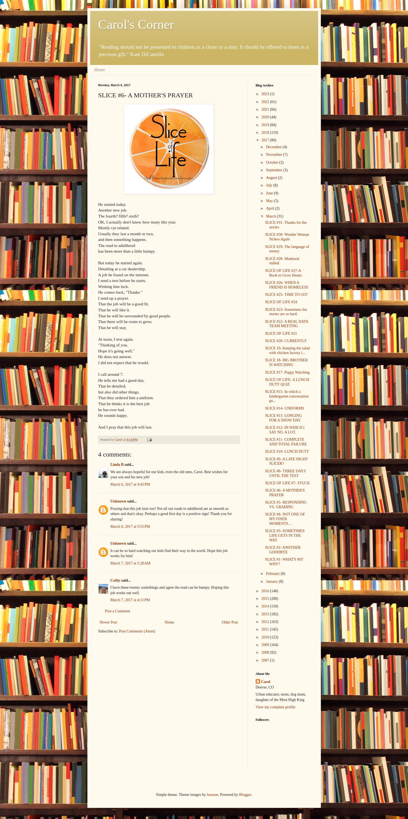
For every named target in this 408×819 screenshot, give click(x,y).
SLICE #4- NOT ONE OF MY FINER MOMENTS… (285, 519)
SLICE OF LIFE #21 (281, 333)
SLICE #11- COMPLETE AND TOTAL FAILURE (286, 442)
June (270, 193)
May (270, 201)
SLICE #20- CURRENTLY (286, 341)
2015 (265, 599)
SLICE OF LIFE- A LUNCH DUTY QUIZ (287, 382)
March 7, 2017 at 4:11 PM (130, 600)
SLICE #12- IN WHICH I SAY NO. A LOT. (284, 430)
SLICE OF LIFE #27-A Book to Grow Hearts (283, 273)
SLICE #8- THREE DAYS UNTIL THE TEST (285, 473)
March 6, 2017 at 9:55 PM (130, 527)
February (273, 574)
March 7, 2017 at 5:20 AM (130, 563)
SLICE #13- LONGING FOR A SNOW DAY (283, 418)
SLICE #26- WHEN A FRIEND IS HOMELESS (286, 285)
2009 (265, 645)
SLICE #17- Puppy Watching (287, 372)
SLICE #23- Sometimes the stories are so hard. (286, 312)
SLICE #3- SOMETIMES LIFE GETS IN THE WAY (284, 535)
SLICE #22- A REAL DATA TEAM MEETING (286, 323)
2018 (265, 133)
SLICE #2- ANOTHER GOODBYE (283, 549)
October (272, 162)
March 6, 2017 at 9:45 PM (130, 484)
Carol (265, 682)
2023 (265, 94)
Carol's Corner (136, 24)
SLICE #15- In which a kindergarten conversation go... (287, 396)
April (270, 208)
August (272, 178)
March (271, 216)
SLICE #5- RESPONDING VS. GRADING (285, 504)
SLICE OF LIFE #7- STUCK (287, 483)
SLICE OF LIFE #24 (281, 302)
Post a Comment (117, 611)
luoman (212, 795)
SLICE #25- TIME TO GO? (286, 295)
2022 (265, 102)
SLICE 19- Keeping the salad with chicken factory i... (287, 350)
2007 (265, 660)
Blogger (245, 795)
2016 (265, 591)
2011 (265, 629)
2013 (265, 614)
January (272, 581)
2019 (265, 125)
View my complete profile (276, 707)
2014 (265, 606)
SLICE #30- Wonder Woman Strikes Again (287, 236)
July (269, 185)
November (274, 155)
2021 (265, 109)
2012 (265, 622)
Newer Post (108, 622)
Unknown (118, 501)
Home (99, 69)
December (274, 147)
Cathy (115, 580)
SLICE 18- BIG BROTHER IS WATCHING (286, 362)
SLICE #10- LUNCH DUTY (287, 451)
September (274, 170)
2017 (265, 140)
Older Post (230, 622)
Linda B (117, 465)
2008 (265, 652)
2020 (265, 117)
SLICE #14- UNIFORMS (284, 408)
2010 (265, 637)
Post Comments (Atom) (137, 631)
